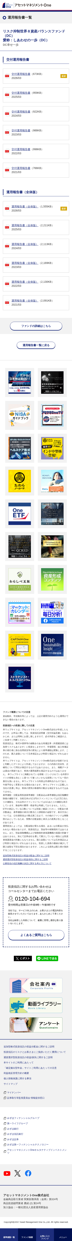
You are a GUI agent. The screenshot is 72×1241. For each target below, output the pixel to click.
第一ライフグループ (17, 1123)
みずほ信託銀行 (15, 1134)
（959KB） (40, 95)
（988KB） (40, 133)
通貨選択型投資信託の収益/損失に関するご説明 (25, 859)
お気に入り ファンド (45, 1237)
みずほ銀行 (13, 1128)
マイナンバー (14, 1092)
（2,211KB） (40, 227)
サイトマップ (10, 1084)
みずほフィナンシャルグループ (23, 1118)
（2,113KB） (40, 246)
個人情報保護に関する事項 (17, 1078)
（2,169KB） (40, 265)
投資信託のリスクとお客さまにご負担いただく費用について (35, 1052)
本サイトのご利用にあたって (19, 1062)
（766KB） (40, 170)
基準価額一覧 (9, 1237)
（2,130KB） (40, 284)
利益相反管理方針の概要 (16, 1073)
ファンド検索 (27, 1237)
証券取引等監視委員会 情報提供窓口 (26, 1098)
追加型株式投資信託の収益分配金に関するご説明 (26, 855)
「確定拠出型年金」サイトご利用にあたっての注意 (30, 1068)
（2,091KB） (40, 303)
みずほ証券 (13, 1139)
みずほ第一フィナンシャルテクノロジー (28, 1144)
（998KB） (40, 151)
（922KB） (40, 114)
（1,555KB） (36, 209)
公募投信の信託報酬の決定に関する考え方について (27, 863)
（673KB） (36, 76)
